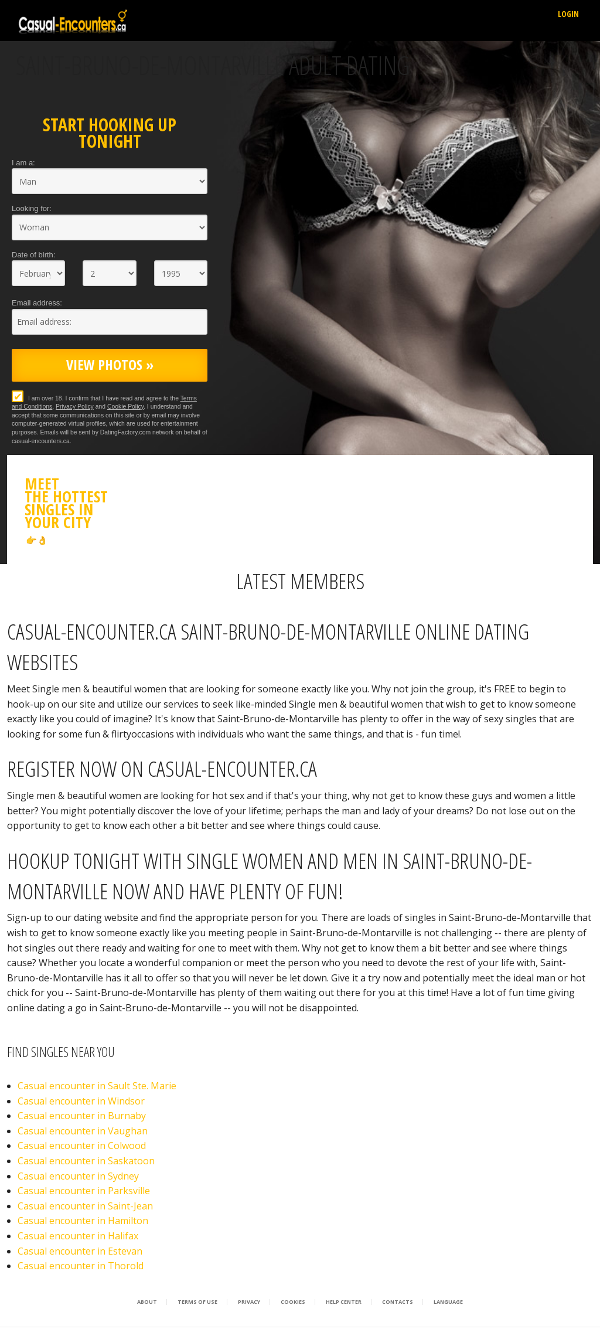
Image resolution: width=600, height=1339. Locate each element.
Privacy (249, 1302)
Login (568, 13)
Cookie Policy (125, 406)
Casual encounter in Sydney (78, 1176)
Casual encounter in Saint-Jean (85, 1205)
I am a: (23, 162)
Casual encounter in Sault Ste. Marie (97, 1085)
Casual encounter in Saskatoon (86, 1160)
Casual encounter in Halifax (78, 1235)
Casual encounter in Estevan (80, 1251)
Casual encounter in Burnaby (82, 1115)
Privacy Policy (75, 406)
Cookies (293, 1302)
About (147, 1302)
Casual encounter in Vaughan (83, 1130)
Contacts (397, 1302)
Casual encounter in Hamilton (83, 1220)
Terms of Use (197, 1302)
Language (448, 1302)
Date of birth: (33, 254)
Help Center (344, 1302)
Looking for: (32, 208)
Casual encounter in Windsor (81, 1101)
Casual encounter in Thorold (81, 1265)
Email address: (37, 302)
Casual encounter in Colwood (82, 1145)
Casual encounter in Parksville (84, 1190)
